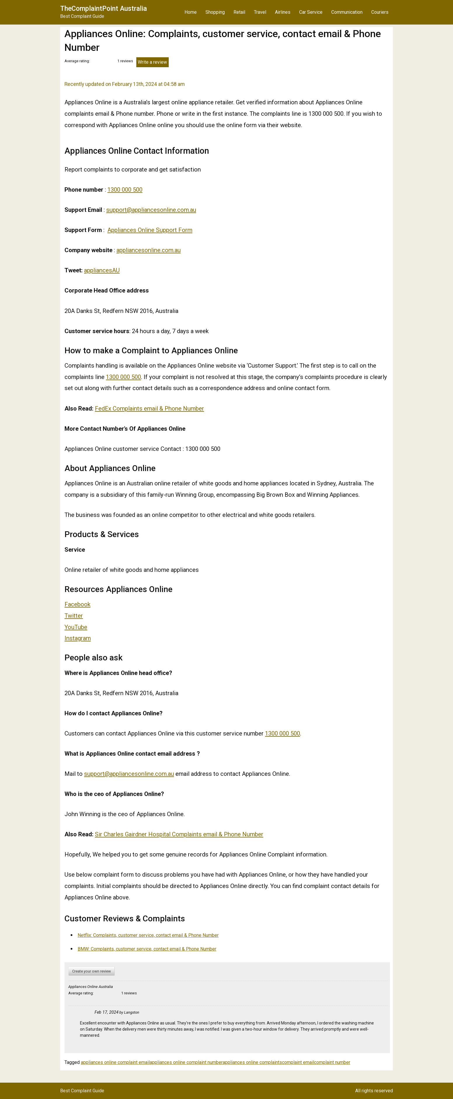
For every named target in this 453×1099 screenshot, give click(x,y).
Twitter (74, 615)
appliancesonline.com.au (148, 250)
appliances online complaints (252, 1062)
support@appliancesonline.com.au (151, 209)
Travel (260, 12)
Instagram (78, 638)
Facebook (77, 604)
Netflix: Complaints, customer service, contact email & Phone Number (148, 935)
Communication (347, 12)
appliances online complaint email (115, 1062)
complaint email (298, 1062)
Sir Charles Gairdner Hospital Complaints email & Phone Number (179, 834)
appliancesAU (102, 270)
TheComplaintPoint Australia (103, 9)
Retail (239, 12)
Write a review (152, 62)
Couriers (379, 12)
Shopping (215, 12)
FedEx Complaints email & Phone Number (149, 408)
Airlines (282, 12)
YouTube (76, 627)
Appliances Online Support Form (149, 229)
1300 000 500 (124, 189)
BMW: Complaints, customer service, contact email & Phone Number (147, 949)
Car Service (311, 12)
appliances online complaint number (186, 1062)
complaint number (332, 1062)
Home (190, 12)
